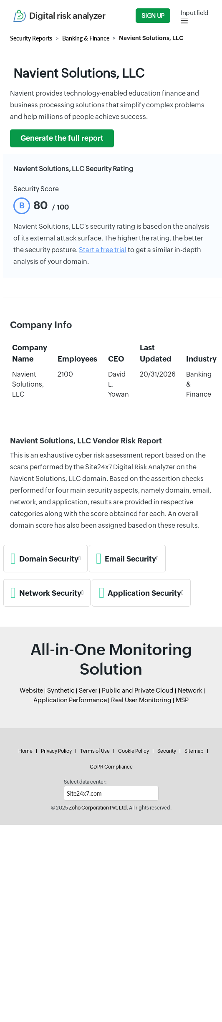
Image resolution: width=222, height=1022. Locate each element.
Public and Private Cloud (138, 690)
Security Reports (31, 38)
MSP (182, 699)
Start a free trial (102, 250)
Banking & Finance (85, 38)
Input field (195, 12)
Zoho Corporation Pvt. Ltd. (98, 808)
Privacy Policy (56, 751)
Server (88, 690)
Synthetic (61, 690)
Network (190, 690)
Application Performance (70, 699)
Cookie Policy (133, 751)
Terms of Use (95, 751)
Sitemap (194, 751)
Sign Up (152, 15)
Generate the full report (61, 138)
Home (25, 751)
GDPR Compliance (111, 767)
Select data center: (85, 782)
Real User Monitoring (141, 699)
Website (31, 690)
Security (166, 751)
